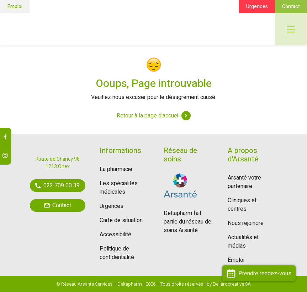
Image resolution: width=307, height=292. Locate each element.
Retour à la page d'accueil (154, 115)
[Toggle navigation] (291, 29)
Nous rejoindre (246, 223)
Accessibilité (115, 234)
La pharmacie (116, 169)
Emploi (14, 6)
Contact (291, 6)
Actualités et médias (243, 241)
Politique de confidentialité (117, 252)
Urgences (257, 6)
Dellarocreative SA (232, 284)
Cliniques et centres (242, 204)
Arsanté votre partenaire (244, 182)
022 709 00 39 (57, 185)
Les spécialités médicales (119, 187)
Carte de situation (121, 220)
